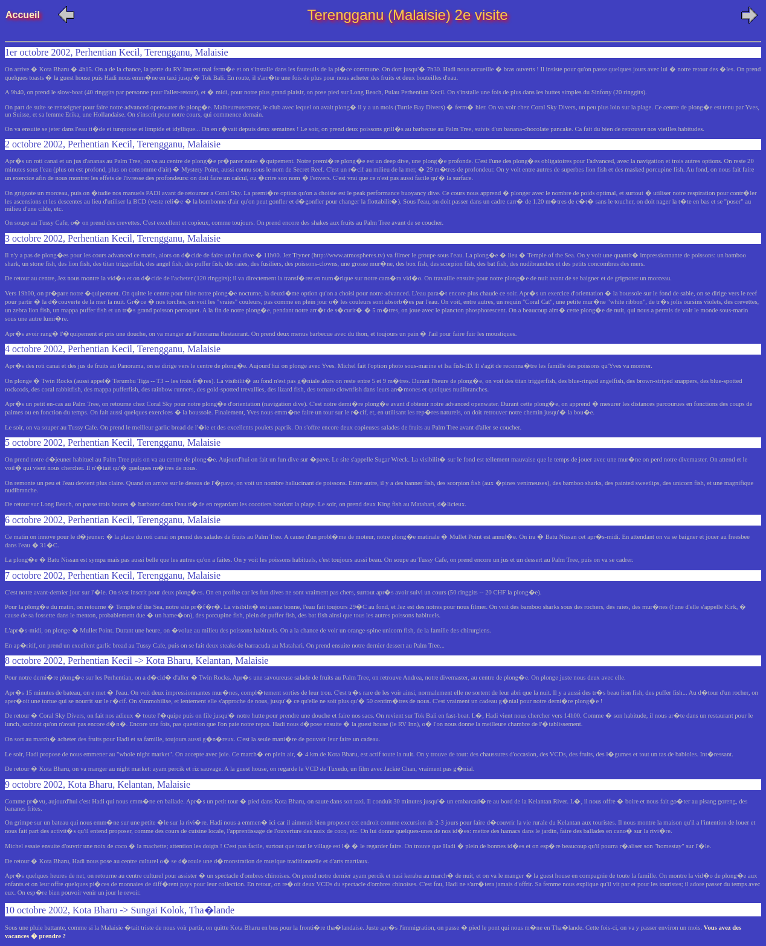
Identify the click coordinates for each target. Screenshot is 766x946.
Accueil (29, 15)
